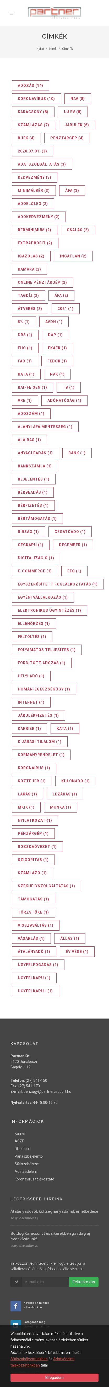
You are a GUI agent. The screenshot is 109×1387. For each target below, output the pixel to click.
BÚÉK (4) (26, 138)
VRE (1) (25, 400)
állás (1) (69, 938)
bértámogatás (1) (37, 518)
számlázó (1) (32, 873)
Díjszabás (23, 1149)
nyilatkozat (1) (35, 820)
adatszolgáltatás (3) (42, 164)
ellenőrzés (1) (34, 623)
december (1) (73, 545)
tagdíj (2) (28, 295)
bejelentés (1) (34, 479)
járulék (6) (77, 125)
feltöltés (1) (32, 637)
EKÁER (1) (57, 348)
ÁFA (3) (72, 190)
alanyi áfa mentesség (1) (45, 427)
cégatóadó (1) (70, 532)
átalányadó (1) (34, 952)
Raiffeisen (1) (32, 387)
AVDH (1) (54, 322)
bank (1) (77, 453)
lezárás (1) (65, 794)
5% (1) (24, 322)
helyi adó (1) (31, 676)
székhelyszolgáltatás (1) (46, 886)
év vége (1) (77, 952)
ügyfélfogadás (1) (38, 965)
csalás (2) (78, 230)
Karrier (20, 1133)
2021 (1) (66, 309)
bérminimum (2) (34, 230)
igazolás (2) (31, 256)
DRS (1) (25, 335)
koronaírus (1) (34, 768)
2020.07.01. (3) (32, 151)
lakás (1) (27, 794)
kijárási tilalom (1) (40, 742)
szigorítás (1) (33, 860)
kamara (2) (29, 269)
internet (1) (31, 702)
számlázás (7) (33, 125)
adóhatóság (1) (64, 400)
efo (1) (74, 571)
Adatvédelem (26, 1171)
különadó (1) (75, 781)
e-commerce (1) (35, 571)
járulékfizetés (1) (38, 715)
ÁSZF (19, 1141)
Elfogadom (54, 1377)
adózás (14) (30, 85)
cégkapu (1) (30, 545)
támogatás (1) (33, 899)
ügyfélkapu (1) (34, 978)
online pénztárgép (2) (42, 282)
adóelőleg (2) (33, 204)
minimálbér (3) (34, 190)
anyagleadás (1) (35, 453)
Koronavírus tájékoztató (34, 1179)
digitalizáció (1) (36, 558)
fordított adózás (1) (42, 663)
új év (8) (73, 112)
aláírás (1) (29, 440)
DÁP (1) (55, 335)
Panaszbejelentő (29, 1156)
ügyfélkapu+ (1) (35, 991)
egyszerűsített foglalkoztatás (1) (58, 584)
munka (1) (60, 807)
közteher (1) (32, 781)
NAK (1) (57, 374)
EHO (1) (25, 348)
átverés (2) (30, 309)
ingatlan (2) (73, 256)
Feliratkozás (83, 1281)
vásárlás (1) (31, 938)
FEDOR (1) (57, 361)
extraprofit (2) (35, 243)
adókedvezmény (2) (39, 217)
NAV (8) (77, 99)
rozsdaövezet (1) (37, 847)
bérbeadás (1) (33, 492)
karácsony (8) (33, 112)
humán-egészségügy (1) (44, 689)
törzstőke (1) (33, 912)
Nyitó (40, 49)
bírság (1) (28, 532)
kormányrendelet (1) (41, 755)
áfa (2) (61, 295)
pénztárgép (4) (67, 138)
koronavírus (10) (36, 99)
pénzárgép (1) (33, 833)
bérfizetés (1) (33, 505)
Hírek (53, 49)
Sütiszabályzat (27, 1164)
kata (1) (65, 728)
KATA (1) (26, 374)
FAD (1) (25, 361)
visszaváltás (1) (35, 925)
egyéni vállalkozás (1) (43, 597)
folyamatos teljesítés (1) (47, 650)
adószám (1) (31, 414)
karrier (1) (29, 728)
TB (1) (69, 387)
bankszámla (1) (35, 466)
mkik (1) (26, 807)
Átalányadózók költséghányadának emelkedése (54, 1211)
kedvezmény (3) (34, 177)
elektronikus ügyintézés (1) (49, 610)
